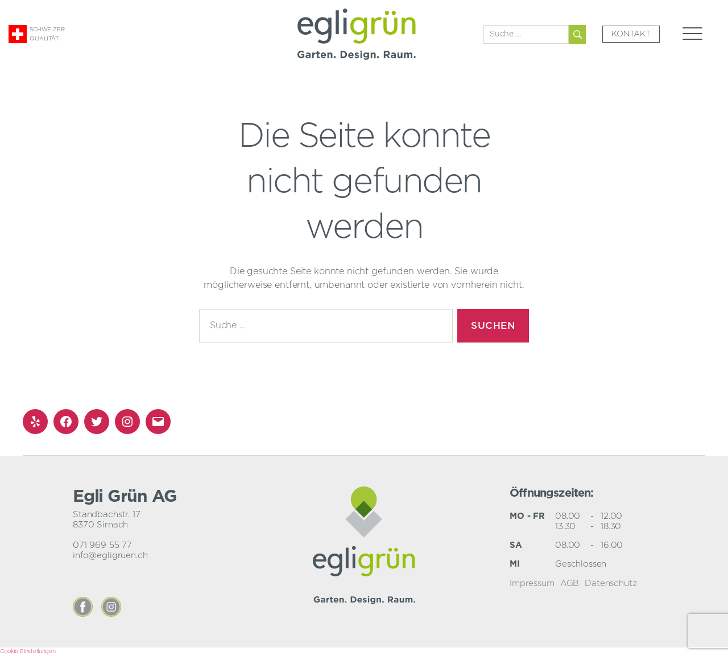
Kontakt (631, 34)
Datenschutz (610, 583)
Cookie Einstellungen (28, 651)
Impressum (532, 583)
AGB (570, 583)
